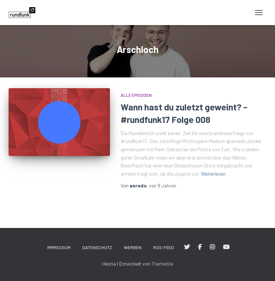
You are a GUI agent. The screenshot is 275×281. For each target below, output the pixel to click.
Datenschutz (97, 247)
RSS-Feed (163, 247)
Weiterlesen (213, 174)
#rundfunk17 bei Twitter (186, 247)
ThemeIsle (162, 264)
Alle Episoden (136, 94)
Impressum (59, 247)
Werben (132, 247)
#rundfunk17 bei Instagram (212, 247)
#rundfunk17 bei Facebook (199, 247)
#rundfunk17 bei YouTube (226, 247)
